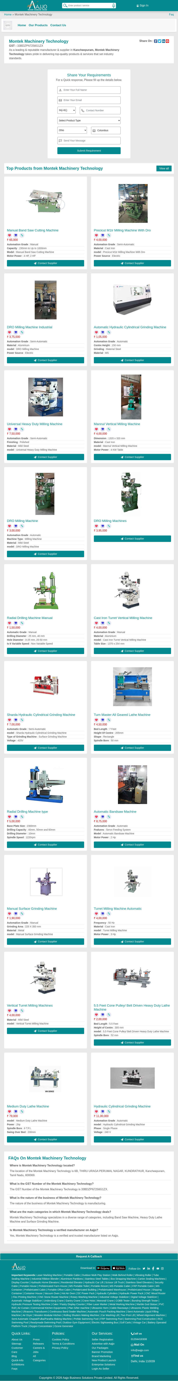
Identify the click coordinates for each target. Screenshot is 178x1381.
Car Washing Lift (110, 1315)
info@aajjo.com (140, 1350)
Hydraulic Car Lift (94, 1282)
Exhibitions (18, 1364)
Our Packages (100, 1347)
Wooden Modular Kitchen (48, 1315)
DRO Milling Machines (110, 521)
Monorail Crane (105, 1300)
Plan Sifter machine (78, 1308)
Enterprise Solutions (103, 1364)
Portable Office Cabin (59, 1289)
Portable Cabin (72, 1275)
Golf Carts (125, 1322)
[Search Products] (63, 5)
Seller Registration (102, 1339)
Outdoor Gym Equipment (76, 1322)
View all (164, 168)
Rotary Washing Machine (84, 1297)
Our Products (40, 24)
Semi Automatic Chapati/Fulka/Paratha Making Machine (42, 1319)
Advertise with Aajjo (103, 1343)
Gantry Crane (73, 1300)
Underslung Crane (54, 1300)
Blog (14, 1356)
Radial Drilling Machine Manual (29, 618)
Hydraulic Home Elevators (45, 1282)
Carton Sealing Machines (151, 1279)
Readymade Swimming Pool (45, 1322)
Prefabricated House (139, 1289)
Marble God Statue (147, 1304)
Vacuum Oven (52, 1293)
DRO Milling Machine (22, 521)
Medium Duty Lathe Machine (28, 1106)
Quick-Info (17, 1360)
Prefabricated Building (84, 1289)
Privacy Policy (60, 1347)
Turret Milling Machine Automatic (118, 908)
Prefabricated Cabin (35, 1289)
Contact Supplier (45, 263)
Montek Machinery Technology (33, 13)
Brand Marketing (101, 1356)
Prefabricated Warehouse (112, 1289)
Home (8, 13)
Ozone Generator (63, 1326)
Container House (33, 1293)
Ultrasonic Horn (99, 1308)
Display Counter (20, 1282)
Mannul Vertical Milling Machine (117, 424)
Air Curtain (23, 1308)
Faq (171, 13)
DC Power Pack (86, 1293)
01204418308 (139, 1339)
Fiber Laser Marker (97, 1304)
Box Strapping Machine (123, 1279)
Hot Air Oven (68, 1293)
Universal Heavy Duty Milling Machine (34, 424)
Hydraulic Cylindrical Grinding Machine (122, 1106)
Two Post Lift (128, 1315)
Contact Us (61, 24)
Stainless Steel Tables (97, 1279)
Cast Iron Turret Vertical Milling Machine (123, 618)
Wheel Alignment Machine (151, 1315)
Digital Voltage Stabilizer (144, 1297)
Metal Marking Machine (122, 1304)
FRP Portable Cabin (143, 1286)
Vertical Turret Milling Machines (30, 1005)
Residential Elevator (72, 1282)
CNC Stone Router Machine (53, 1297)
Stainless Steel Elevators (139, 1282)
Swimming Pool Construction (140, 1319)
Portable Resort (99, 1286)
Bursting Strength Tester (145, 1300)
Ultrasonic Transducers (35, 1311)
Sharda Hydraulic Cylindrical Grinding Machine (41, 715)
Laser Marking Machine (49, 1275)
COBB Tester (123, 1300)
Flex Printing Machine (24, 1297)
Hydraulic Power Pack (131, 1293)
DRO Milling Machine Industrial (29, 327)
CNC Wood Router (155, 1293)
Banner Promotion (102, 1352)
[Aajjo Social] (144, 1268)
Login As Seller (100, 1368)
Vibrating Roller (143, 1275)
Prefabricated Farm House (53, 1286)
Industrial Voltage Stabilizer (114, 1297)
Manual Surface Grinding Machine (32, 908)
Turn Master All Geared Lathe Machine (122, 715)
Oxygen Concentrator (40, 1326)
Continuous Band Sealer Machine (68, 1311)
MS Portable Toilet (79, 1286)
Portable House (28, 1286)
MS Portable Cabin (120, 1286)
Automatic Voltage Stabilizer (27, 1300)
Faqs (14, 1368)
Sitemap (16, 1343)
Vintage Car (139, 1322)
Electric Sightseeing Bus (105, 1322)
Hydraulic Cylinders (107, 1293)
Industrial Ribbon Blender (45, 1279)
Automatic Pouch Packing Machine (106, 1311)
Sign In (142, 5)
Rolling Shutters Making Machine (81, 1315)
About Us (17, 1339)
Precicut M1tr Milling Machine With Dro (122, 230)
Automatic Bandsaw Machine (115, 812)
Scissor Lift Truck (114, 1282)
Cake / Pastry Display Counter (68, 1304)
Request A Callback (89, 1256)
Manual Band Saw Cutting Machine (33, 230)
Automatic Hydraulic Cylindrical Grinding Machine (130, 327)
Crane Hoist (88, 1300)
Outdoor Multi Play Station (96, 1275)
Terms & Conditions (63, 1343)
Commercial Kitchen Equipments (48, 1308)
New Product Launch (104, 1360)
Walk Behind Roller (122, 1275)
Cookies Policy (60, 1339)
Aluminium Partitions (72, 1279)
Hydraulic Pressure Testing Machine (31, 1304)
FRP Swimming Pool (111, 1319)
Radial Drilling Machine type (27, 812)
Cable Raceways (119, 1308)
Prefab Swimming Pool (86, 1319)
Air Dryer (27, 1315)
